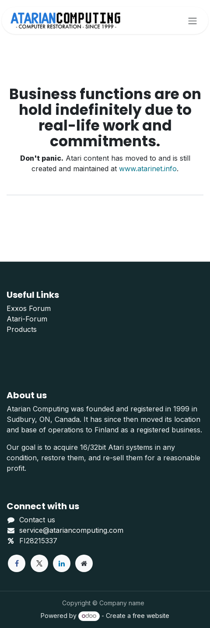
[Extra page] (84, 563)
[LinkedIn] (61, 563)
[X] (39, 563)
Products (22, 329)
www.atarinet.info (148, 168)
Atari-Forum (27, 318)
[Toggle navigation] (192, 20)
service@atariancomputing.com (71, 530)
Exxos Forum (29, 308)
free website (151, 615)
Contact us (37, 519)
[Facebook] (16, 563)
